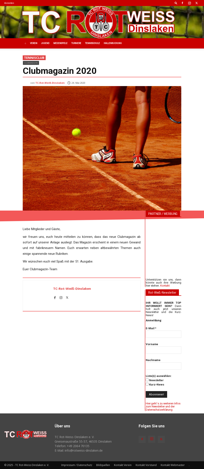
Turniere (76, 43)
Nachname (153, 360)
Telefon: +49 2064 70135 (72, 446)
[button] (176, 3)
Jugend (45, 43)
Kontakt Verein (123, 465)
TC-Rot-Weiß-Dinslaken (50, 82)
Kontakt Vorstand (146, 465)
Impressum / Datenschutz (76, 465)
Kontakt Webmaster (173, 465)
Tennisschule (92, 43)
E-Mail (151, 328)
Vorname (152, 344)
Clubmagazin (31, 63)
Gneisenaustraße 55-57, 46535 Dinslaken (83, 441)
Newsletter (155, 380)
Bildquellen (103, 465)
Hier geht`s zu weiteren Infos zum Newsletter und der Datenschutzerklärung (163, 406)
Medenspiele (60, 43)
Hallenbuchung (113, 43)
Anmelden (9, 3)
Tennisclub (34, 57)
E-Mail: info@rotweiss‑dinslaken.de (79, 450)
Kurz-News (155, 384)
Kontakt (165, 285)
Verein (33, 43)
